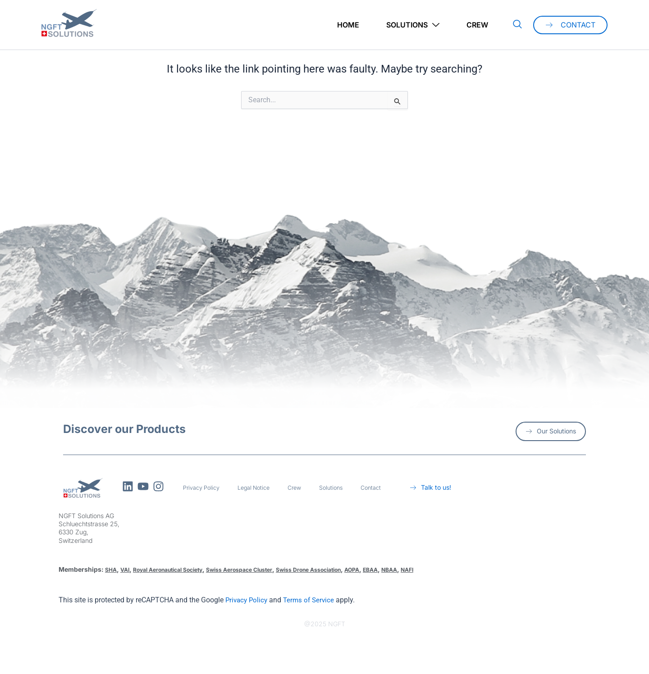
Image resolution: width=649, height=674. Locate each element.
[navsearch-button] (517, 25)
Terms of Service (312, 600)
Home (348, 24)
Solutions (412, 25)
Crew (477, 24)
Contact (386, 488)
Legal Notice (260, 488)
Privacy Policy (203, 488)
